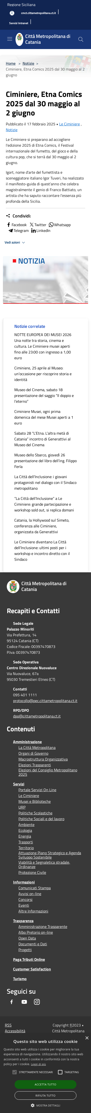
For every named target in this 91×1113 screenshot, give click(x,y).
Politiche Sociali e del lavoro (41, 819)
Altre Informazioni (33, 911)
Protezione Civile (32, 872)
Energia (24, 836)
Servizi (18, 784)
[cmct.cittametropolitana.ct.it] (38, 13)
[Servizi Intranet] (18, 23)
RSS (8, 1025)
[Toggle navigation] (10, 39)
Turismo (20, 979)
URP (21, 807)
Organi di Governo (33, 753)
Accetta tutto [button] (45, 1084)
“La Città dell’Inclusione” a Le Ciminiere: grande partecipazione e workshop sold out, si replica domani (44, 504)
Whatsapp (59, 225)
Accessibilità (15, 1031)
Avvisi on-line (29, 893)
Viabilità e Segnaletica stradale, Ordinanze (44, 864)
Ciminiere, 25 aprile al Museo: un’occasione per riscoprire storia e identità (43, 373)
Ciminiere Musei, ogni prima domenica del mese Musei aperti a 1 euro (43, 417)
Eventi (23, 905)
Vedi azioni (15, 242)
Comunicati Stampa (34, 888)
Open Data (27, 938)
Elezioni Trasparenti (34, 765)
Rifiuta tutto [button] (45, 1095)
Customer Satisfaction (32, 969)
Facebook (16, 225)
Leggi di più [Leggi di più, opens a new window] (38, 1064)
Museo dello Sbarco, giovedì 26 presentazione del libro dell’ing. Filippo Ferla (45, 460)
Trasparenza (23, 921)
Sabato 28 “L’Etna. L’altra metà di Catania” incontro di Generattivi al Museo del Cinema (42, 439)
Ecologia (25, 830)
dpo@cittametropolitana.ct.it (37, 716)
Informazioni (24, 882)
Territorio (26, 848)
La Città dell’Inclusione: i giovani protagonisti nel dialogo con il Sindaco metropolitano (45, 482)
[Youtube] (24, 1002)
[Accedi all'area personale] (12, 13)
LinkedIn (40, 230)
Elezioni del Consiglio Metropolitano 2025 (47, 772)
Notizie (28, 63)
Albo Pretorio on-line (35, 932)
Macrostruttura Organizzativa (43, 759)
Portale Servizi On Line (37, 790)
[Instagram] (37, 1002)
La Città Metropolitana (37, 747)
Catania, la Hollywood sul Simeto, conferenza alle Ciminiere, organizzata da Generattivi (41, 526)
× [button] (87, 1038)
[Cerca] (81, 39)
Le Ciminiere (69, 124)
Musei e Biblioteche (34, 801)
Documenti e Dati (32, 944)
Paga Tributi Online (29, 959)
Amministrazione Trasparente (42, 926)
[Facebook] (12, 1002)
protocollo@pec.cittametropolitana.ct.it (45, 701)
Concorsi (25, 899)
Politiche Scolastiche (35, 813)
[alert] (45, 1073)
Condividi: (18, 216)
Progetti (25, 950)
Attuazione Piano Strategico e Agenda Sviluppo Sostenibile (49, 855)
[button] (36, 1072)
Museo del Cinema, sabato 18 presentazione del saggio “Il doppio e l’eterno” (44, 395)
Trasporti (25, 842)
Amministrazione (27, 742)
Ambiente (26, 824)
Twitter (37, 225)
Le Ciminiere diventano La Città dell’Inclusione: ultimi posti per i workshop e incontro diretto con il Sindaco (42, 550)
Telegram (18, 230)
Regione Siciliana (21, 4)
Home (11, 63)
